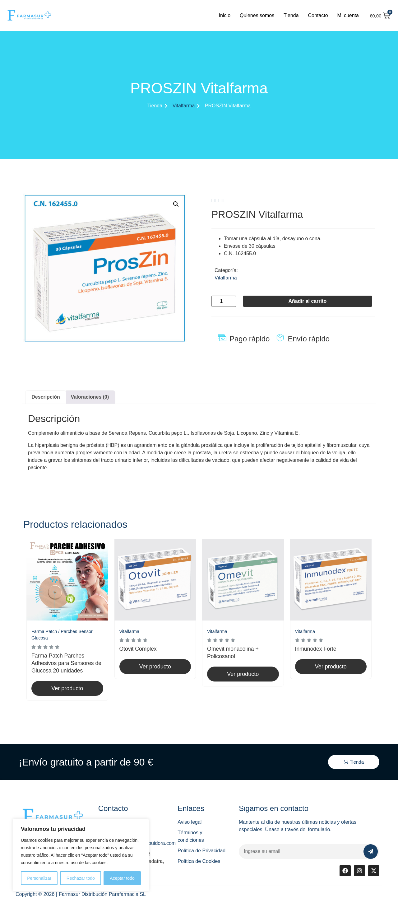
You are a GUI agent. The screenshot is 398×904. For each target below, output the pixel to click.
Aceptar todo (122, 878)
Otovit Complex (138, 649)
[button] (176, 204)
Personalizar (39, 878)
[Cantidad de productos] (223, 301)
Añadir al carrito (308, 301)
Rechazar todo (81, 878)
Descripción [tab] (45, 397)
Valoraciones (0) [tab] (90, 397)
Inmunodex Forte (315, 649)
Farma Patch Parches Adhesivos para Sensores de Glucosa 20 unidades (66, 663)
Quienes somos (257, 15)
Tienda (291, 15)
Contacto (318, 15)
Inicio (224, 15)
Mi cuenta (348, 15)
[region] (80, 855)
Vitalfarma (184, 105)
